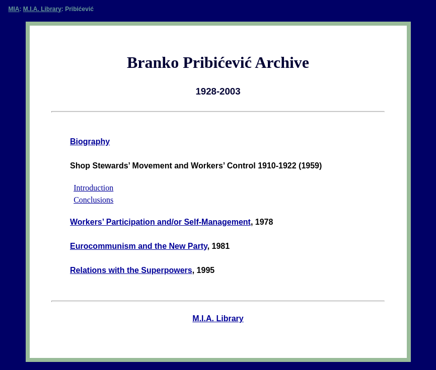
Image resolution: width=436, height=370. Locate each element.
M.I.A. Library (42, 9)
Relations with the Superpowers (131, 270)
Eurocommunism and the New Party (138, 246)
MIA (14, 9)
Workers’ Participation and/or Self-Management (160, 222)
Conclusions (93, 200)
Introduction (93, 187)
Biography (90, 141)
